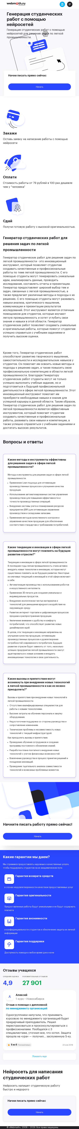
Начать (39, 87)
